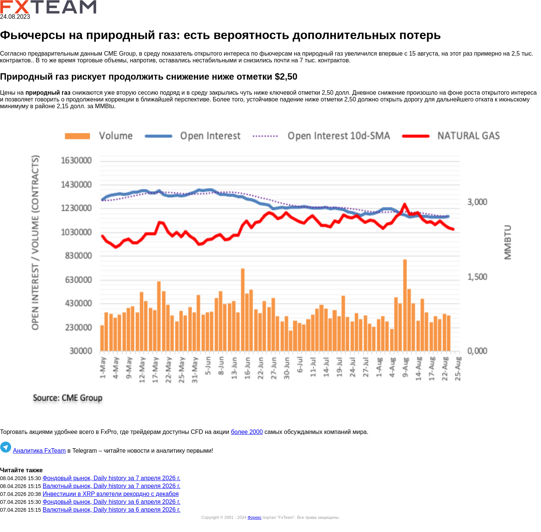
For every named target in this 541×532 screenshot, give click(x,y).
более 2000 (247, 432)
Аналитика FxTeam (39, 450)
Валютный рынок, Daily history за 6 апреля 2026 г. (111, 509)
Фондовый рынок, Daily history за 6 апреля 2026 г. (111, 502)
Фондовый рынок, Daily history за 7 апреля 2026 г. (111, 478)
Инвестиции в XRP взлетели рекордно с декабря (110, 494)
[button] (270, 269)
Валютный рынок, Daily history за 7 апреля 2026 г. (111, 486)
